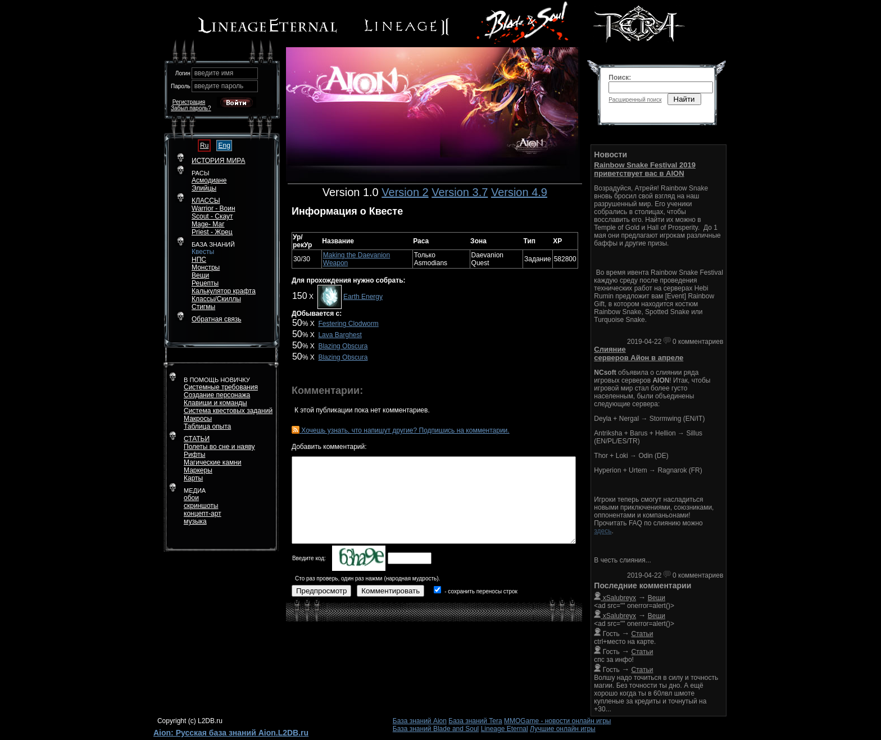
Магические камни (213, 462)
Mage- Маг (208, 224)
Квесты (203, 252)
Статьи (642, 634)
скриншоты (201, 506)
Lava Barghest (339, 335)
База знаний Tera (475, 721)
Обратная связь (216, 319)
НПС (199, 260)
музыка (195, 521)
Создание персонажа (217, 395)
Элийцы (204, 188)
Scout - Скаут (212, 216)
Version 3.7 (460, 192)
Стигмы (203, 307)
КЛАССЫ (206, 201)
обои (191, 498)
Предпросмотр (321, 591)
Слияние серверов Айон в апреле (638, 353)
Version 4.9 (519, 192)
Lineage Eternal (504, 729)
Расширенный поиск (634, 100)
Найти (684, 99)
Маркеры (198, 470)
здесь (602, 531)
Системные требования (221, 387)
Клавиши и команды (215, 403)
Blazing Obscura (342, 346)
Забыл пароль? (191, 108)
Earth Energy (363, 297)
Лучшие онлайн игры (563, 729)
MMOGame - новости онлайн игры (557, 721)
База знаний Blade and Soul (436, 729)
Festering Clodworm (348, 324)
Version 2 (405, 192)
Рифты (194, 454)
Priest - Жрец (212, 232)
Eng (224, 145)
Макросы (198, 419)
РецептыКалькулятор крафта (224, 287)
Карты (193, 478)
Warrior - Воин (213, 208)
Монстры (206, 267)
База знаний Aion (420, 721)
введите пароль (219, 86)
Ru (204, 145)
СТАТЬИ (197, 439)
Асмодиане (209, 180)
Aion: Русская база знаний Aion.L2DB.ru (230, 732)
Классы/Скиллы (216, 299)
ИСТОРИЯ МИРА (218, 161)
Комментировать (390, 591)
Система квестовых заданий (228, 411)
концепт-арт (202, 513)
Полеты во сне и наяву (219, 447)
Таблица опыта (207, 426)
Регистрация (188, 102)
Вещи (200, 275)
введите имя (214, 73)
